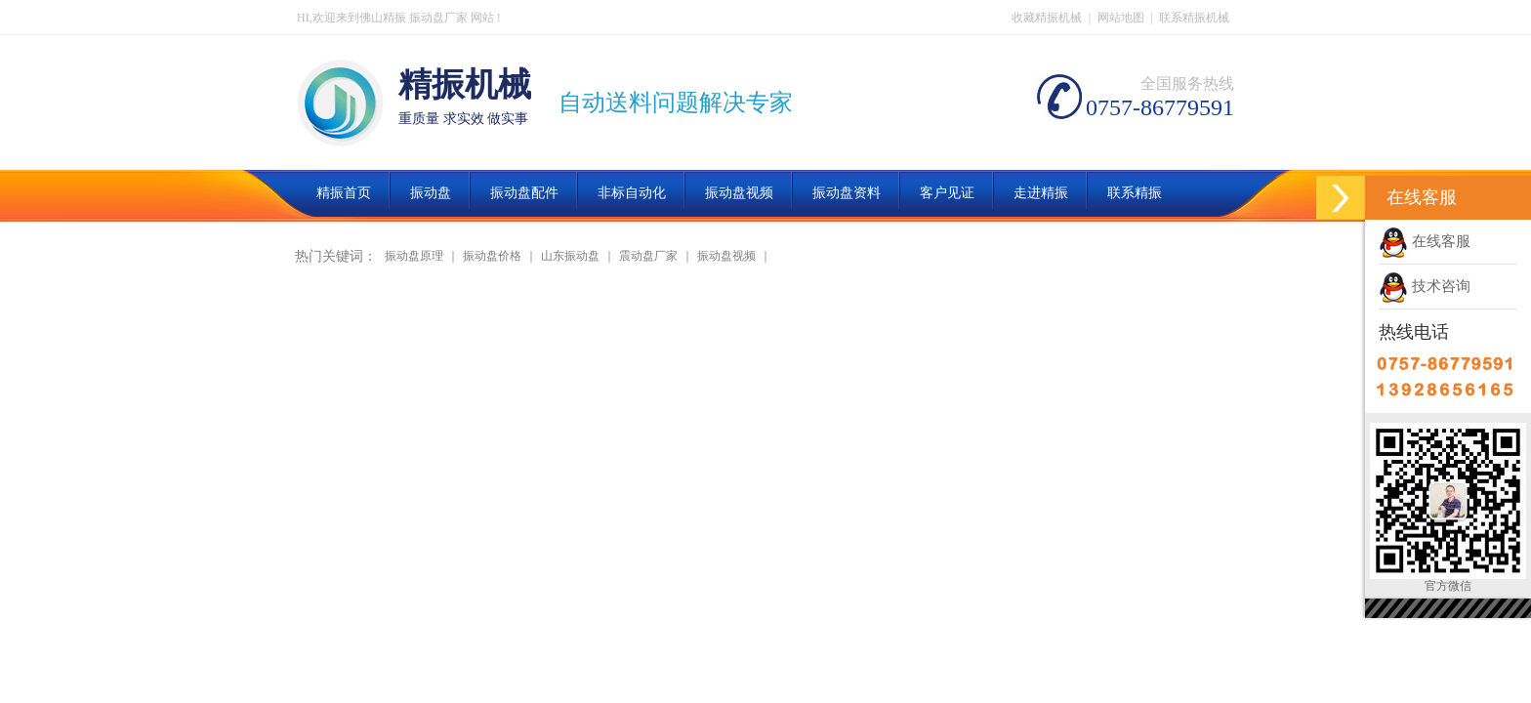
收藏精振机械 (1047, 17)
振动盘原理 (414, 256)
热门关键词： (336, 256)
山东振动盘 (570, 256)
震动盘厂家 (648, 256)
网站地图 (1120, 17)
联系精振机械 (1194, 17)
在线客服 (1424, 241)
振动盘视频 (726, 256)
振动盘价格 (492, 256)
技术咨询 (1424, 286)
